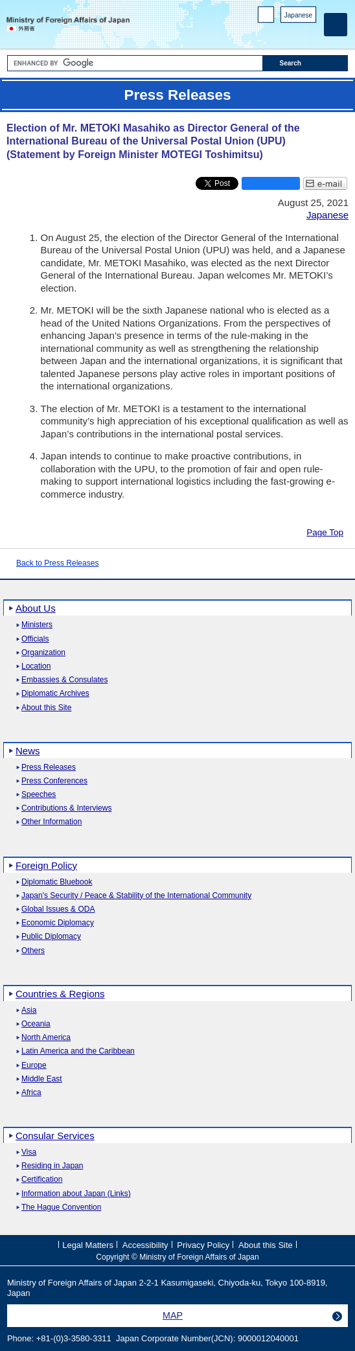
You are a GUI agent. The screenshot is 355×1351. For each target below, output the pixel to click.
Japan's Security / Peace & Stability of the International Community (136, 896)
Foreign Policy (46, 865)
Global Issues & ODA (58, 909)
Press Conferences (54, 781)
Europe (34, 1065)
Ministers (36, 625)
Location (36, 666)
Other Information (51, 822)
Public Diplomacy (51, 936)
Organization (43, 653)
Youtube (309, 32)
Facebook (275, 32)
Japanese (298, 15)
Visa (28, 1152)
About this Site (46, 708)
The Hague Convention (61, 1207)
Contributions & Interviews (66, 808)
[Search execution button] (306, 63)
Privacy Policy (203, 1245)
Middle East (41, 1079)
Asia (28, 1010)
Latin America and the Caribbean (78, 1051)
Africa (31, 1093)
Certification (41, 1179)
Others (33, 951)
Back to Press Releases (57, 563)
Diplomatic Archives (55, 693)
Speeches (38, 795)
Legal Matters (87, 1245)
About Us (36, 608)
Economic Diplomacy (57, 923)
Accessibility (145, 1245)
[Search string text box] (135, 63)
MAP (173, 1315)
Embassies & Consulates (64, 680)
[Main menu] (335, 24)
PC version (266, 17)
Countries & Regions (60, 993)
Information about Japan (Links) (76, 1194)
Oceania (36, 1024)
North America (46, 1037)
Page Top (324, 532)
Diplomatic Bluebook (56, 882)
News (28, 750)
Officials (35, 639)
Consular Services (55, 1135)
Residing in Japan (52, 1166)
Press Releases (48, 767)
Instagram (292, 32)
